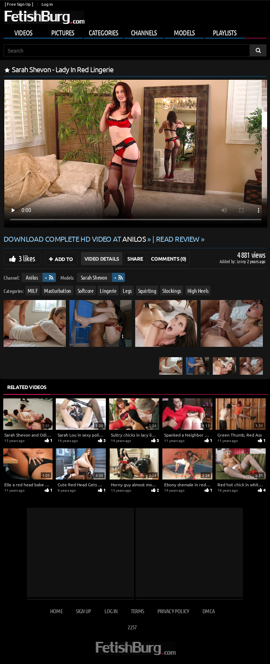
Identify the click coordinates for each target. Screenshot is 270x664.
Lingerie (108, 290)
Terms (137, 611)
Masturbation (57, 290)
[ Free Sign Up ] (19, 4)
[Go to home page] (44, 17)
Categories (103, 32)
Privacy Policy (173, 611)
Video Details (101, 258)
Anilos (32, 277)
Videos (23, 32)
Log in (47, 4)
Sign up (83, 611)
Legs (127, 290)
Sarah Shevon (94, 277)
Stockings (171, 290)
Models (184, 32)
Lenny (242, 261)
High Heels (198, 290)
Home (56, 611)
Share (135, 258)
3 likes (27, 258)
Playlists (224, 32)
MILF (33, 290)
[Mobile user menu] (135, 31)
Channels (144, 32)
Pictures (62, 32)
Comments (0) (168, 258)
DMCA (208, 611)
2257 (132, 627)
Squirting (147, 290)
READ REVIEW (178, 238)
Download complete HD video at (75, 238)
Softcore (86, 290)
